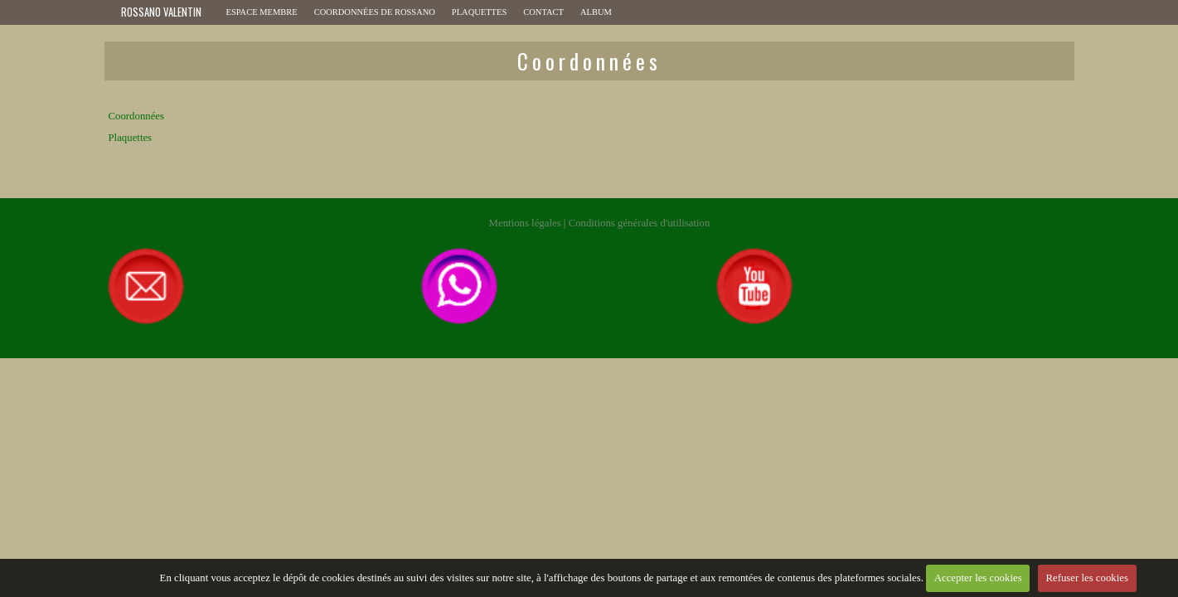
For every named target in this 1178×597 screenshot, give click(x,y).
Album (596, 12)
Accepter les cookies (978, 578)
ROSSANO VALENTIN (161, 12)
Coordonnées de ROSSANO (374, 12)
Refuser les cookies (1086, 578)
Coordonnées (137, 116)
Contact (543, 12)
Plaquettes (479, 12)
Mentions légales (525, 223)
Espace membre (262, 12)
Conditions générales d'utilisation (639, 223)
